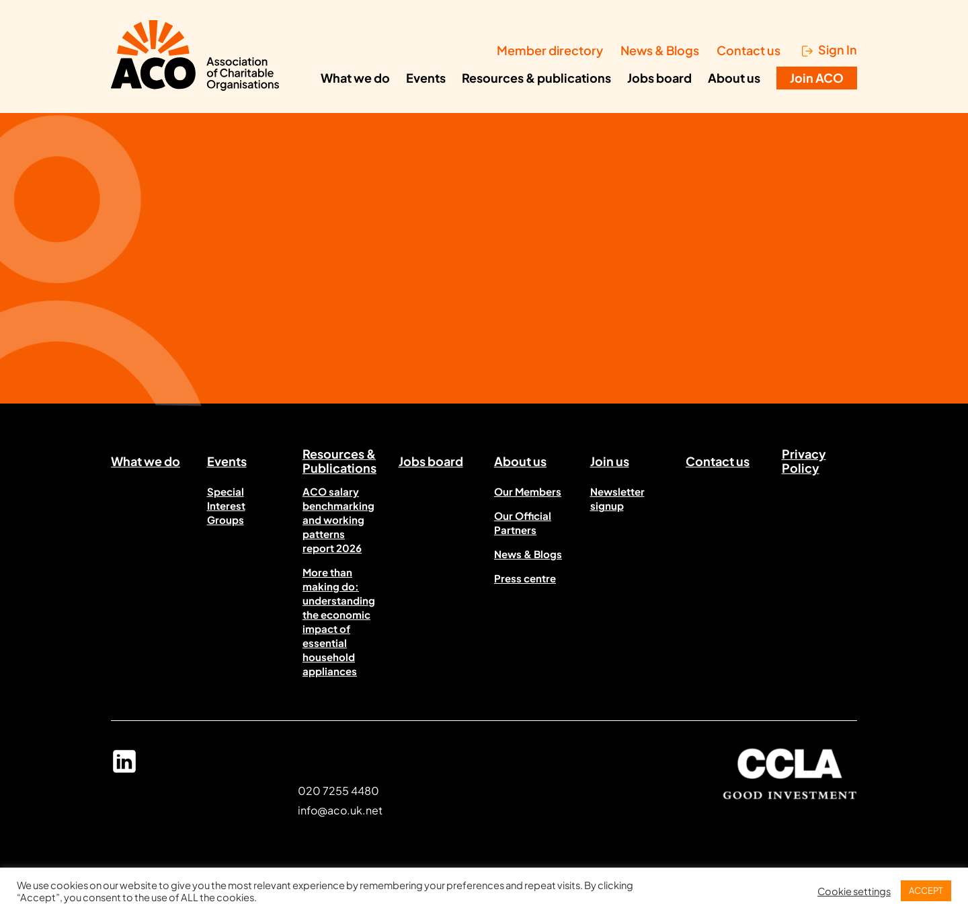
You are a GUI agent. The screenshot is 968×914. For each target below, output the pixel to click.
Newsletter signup (617, 498)
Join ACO (817, 77)
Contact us (748, 50)
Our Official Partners (522, 522)
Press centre (525, 578)
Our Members (527, 491)
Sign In (837, 50)
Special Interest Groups (226, 505)
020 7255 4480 (338, 791)
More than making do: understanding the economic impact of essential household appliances (338, 621)
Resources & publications (536, 77)
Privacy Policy (804, 463)
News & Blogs (659, 50)
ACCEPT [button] (926, 890)
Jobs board (659, 77)
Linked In (124, 767)
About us (734, 77)
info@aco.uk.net (340, 810)
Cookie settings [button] (854, 891)
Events (426, 77)
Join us (609, 461)
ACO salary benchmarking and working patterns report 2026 (338, 519)
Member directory (550, 50)
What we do (355, 77)
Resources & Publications (339, 463)
